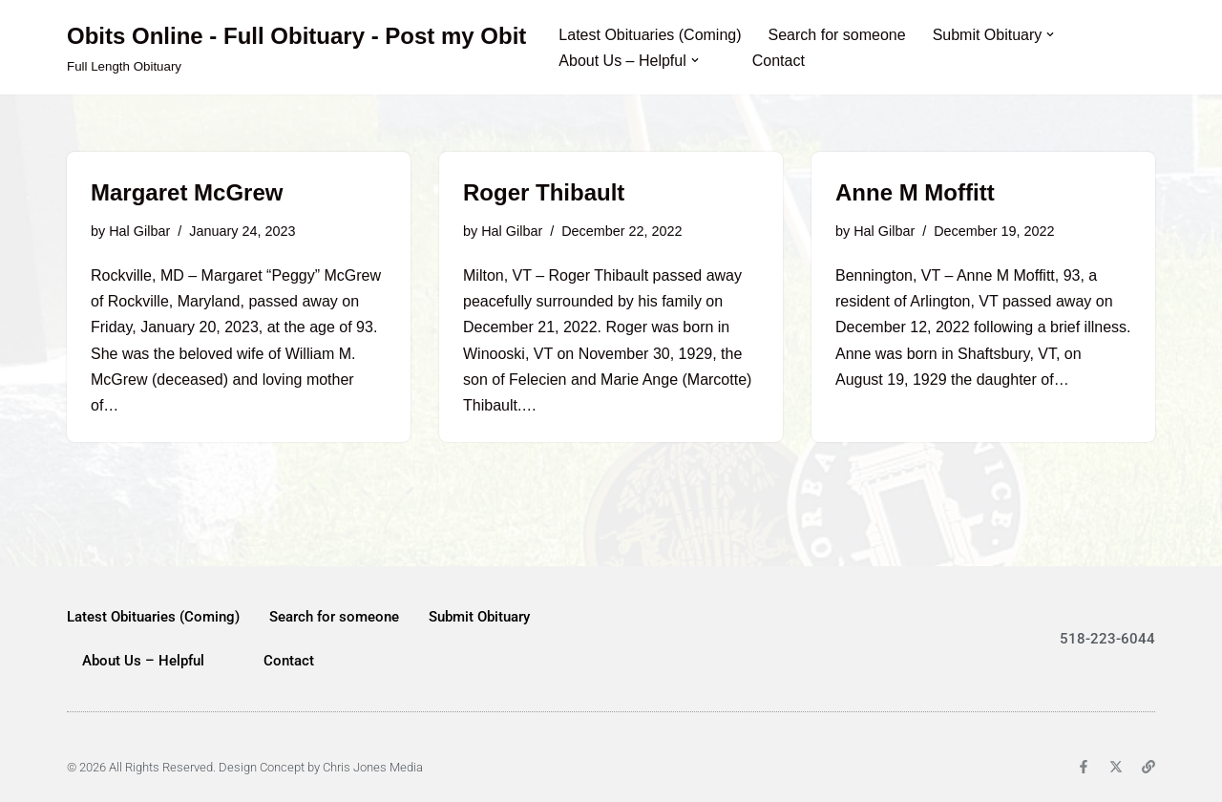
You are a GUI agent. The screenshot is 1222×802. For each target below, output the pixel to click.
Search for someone (837, 35)
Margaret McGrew (187, 192)
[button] (1050, 34)
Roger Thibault (543, 192)
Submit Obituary (479, 616)
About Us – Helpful (143, 660)
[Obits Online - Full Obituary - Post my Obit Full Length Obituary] (296, 47)
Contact (778, 61)
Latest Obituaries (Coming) (649, 35)
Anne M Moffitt (915, 192)
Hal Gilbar (139, 231)
